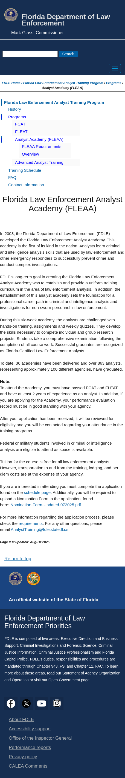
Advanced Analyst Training (39, 162)
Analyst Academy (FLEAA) (39, 139)
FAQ (12, 177)
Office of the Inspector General (40, 738)
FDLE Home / (12, 83)
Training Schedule (24, 170)
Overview (30, 154)
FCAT (20, 124)
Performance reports (30, 747)
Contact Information (26, 184)
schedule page (37, 492)
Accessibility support (30, 728)
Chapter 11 (83, 666)
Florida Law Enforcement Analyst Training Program (63, 83)
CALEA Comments (28, 766)
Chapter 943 (47, 666)
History (14, 109)
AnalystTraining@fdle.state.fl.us (39, 529)
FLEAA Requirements (41, 146)
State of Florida (81, 599)
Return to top (17, 558)
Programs (113, 83)
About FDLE (21, 719)
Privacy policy (23, 756)
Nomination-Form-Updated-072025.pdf (45, 504)
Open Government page (68, 680)
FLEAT (21, 131)
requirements (31, 523)
